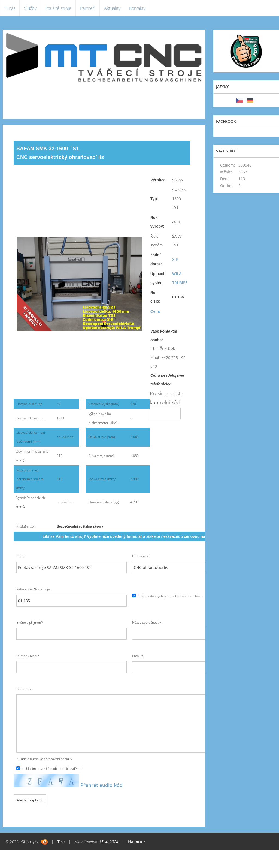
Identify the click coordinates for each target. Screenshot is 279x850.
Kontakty (137, 8)
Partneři (87, 8)
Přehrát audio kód (101, 785)
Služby (30, 8)
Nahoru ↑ (136, 841)
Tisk (61, 841)
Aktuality (112, 8)
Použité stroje (58, 8)
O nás (9, 8)
